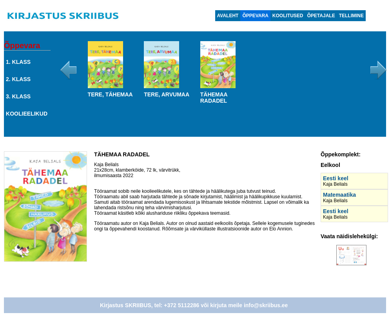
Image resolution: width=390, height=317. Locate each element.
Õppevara (255, 15)
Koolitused (287, 15)
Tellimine (351, 15)
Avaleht (228, 15)
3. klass (18, 96)
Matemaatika (339, 195)
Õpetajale (321, 15)
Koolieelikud (26, 113)
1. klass (18, 62)
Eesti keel (335, 178)
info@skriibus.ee (266, 305)
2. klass (18, 79)
